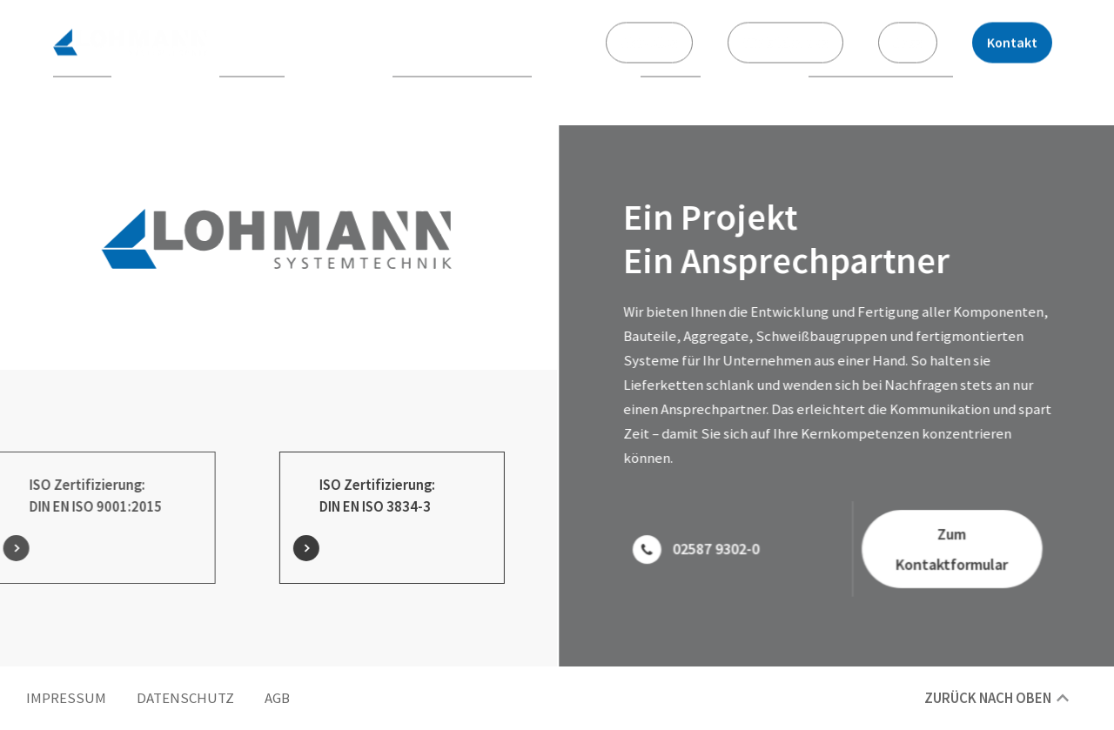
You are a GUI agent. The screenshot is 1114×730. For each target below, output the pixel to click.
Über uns (82, 87)
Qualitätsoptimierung (881, 87)
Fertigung (252, 87)
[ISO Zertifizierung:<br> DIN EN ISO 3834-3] (286, 548)
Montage (671, 87)
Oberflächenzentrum (462, 87)
